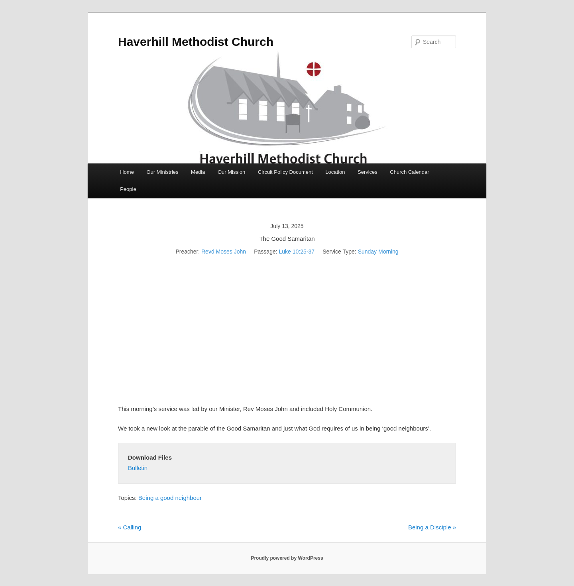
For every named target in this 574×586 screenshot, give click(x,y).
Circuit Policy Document (285, 172)
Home (127, 172)
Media (198, 172)
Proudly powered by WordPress (287, 558)
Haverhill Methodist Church (195, 41)
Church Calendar (409, 172)
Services (367, 172)
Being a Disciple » (432, 527)
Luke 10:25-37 (297, 251)
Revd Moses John (223, 251)
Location (335, 172)
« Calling (129, 527)
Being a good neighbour (170, 497)
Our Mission (231, 172)
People (128, 189)
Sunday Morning (378, 251)
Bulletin (137, 467)
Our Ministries (162, 172)
